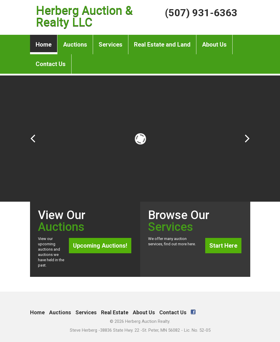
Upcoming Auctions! (100, 245)
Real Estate (114, 312)
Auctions (75, 41)
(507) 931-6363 (201, 13)
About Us (214, 41)
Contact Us (50, 61)
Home (43, 44)
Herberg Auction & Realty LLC (84, 16)
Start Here (223, 245)
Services (110, 41)
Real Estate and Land (162, 41)
